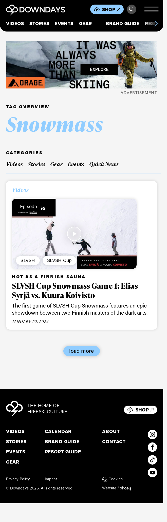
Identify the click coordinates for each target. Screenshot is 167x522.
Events (64, 24)
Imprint (51, 479)
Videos (15, 24)
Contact (114, 442)
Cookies (112, 479)
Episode (28, 206)
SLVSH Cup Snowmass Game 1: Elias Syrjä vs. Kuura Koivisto (75, 290)
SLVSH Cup (59, 260)
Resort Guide (63, 452)
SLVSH (28, 260)
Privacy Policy (18, 479)
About (111, 431)
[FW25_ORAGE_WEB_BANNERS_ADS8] (81, 64)
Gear (85, 24)
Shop (111, 9)
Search (131, 9)
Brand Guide (122, 24)
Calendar (58, 431)
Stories (39, 24)
